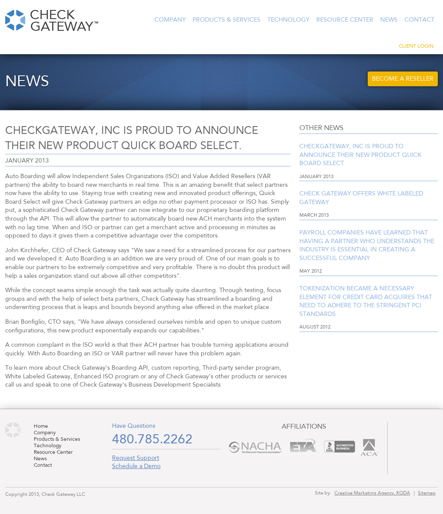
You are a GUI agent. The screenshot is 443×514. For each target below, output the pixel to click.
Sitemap (427, 493)
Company (170, 20)
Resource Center (344, 20)
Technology (288, 20)
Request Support (135, 458)
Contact (419, 20)
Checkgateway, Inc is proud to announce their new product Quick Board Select (360, 154)
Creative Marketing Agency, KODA (372, 493)
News (389, 20)
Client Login (416, 46)
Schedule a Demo (136, 466)
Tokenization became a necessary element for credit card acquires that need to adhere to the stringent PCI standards (365, 301)
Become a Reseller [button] (402, 79)
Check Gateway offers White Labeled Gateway (361, 198)
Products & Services (226, 20)
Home (41, 426)
